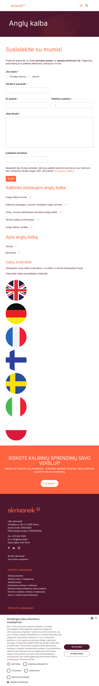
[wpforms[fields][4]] (27, 105)
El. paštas (12, 99)
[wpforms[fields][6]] (49, 132)
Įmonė (36, 76)
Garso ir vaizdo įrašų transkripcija (23, 595)
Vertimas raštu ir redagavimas (21, 579)
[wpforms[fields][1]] (7, 77)
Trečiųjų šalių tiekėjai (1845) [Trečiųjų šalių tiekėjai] (27, 643)
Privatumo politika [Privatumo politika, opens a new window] (26, 659)
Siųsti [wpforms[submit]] (11, 178)
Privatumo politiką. (64, 170)
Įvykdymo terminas (16, 153)
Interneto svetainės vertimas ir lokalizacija (26, 592)
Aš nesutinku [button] (76, 654)
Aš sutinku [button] (77, 647)
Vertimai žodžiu (14, 582)
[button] (86, 5)
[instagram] (19, 548)
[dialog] (49, 650)
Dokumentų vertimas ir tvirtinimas (22, 585)
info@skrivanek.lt (20, 539)
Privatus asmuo (18, 76)
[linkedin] (14, 548)
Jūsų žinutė (13, 113)
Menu (81, 5)
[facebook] (9, 548)
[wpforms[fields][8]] (27, 159)
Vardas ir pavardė (16, 84)
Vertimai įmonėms (15, 576)
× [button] (96, 618)
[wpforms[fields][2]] (27, 90)
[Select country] (54, 105)
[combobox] (92, 618)
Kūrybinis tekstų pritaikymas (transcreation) (27, 589)
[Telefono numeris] (72, 105)
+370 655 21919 (18, 536)
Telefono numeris (61, 99)
